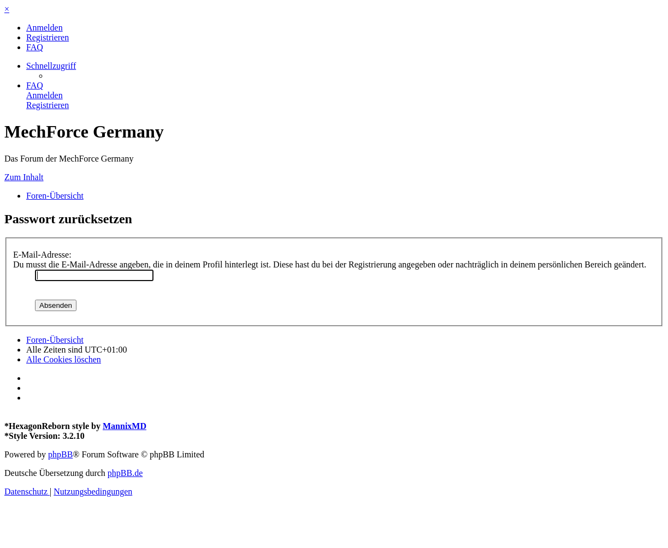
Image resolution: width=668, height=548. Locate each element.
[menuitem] (44, 27)
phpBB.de (125, 473)
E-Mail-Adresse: (42, 254)
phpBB (60, 454)
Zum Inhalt (24, 177)
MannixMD (124, 426)
